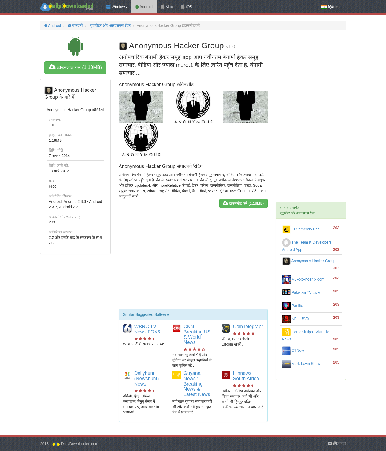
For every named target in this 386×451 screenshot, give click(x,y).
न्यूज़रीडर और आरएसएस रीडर (110, 25)
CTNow (293, 350)
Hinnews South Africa (246, 376)
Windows (116, 7)
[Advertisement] (193, 260)
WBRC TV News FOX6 (147, 329)
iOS (186, 7)
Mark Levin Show (301, 363)
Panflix (292, 305)
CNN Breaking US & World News (197, 334)
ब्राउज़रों (75, 25)
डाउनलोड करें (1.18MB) (75, 67)
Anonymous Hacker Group (309, 261)
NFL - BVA (295, 319)
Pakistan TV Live (301, 292)
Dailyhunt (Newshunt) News (146, 379)
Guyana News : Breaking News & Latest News (197, 384)
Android (144, 7)
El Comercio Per (300, 229)
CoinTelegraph (248, 326)
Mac (167, 7)
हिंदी (329, 7)
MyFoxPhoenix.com (303, 279)
